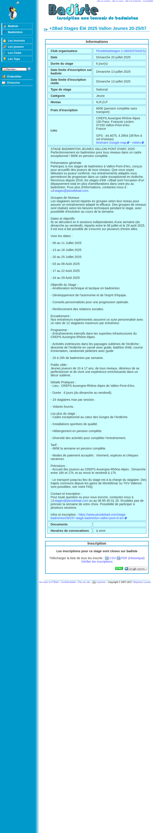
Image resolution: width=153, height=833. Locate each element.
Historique (136, 558)
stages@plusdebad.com (71, 190)
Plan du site (84, 582)
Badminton (15, 32)
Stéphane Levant (142, 582)
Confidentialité (68, 582)
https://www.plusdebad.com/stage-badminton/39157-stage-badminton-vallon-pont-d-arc (88, 516)
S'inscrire (13, 82)
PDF (124, 558)
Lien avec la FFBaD (48, 582)
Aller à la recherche (133, 1)
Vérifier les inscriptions (97, 561)
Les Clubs (14, 52)
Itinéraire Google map (111, 142)
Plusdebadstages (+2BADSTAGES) (121, 51)
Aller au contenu (103, 1)
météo (136, 142)
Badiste (13, 26)
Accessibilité (148, 1)
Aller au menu (118, 1)
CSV (112, 558)
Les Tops (14, 59)
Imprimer (101, 582)
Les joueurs (16, 46)
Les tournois (16, 40)
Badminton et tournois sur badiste (98, 14)
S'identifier (14, 76)
